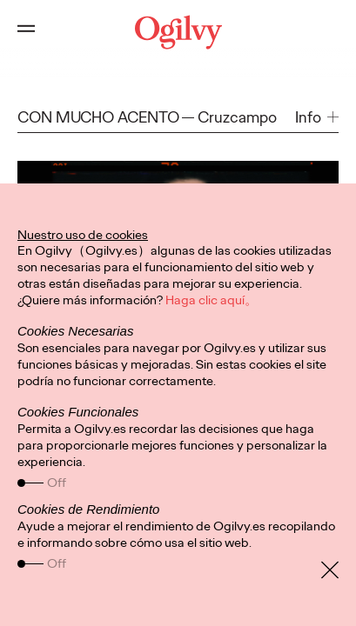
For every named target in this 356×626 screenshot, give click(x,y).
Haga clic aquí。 (211, 300)
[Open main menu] (26, 32)
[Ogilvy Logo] (178, 32)
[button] (317, 118)
